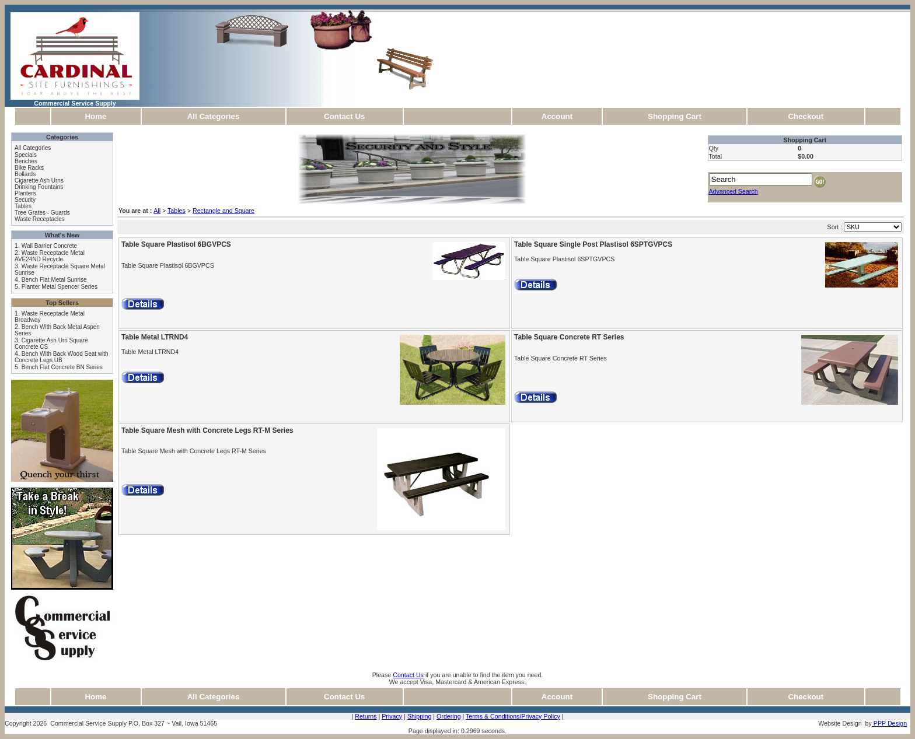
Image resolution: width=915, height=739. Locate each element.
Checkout (805, 116)
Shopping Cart (674, 116)
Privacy (392, 716)
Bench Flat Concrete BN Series (62, 367)
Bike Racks (29, 167)
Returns (365, 716)
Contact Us (344, 116)
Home (95, 116)
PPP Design (889, 723)
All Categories (213, 116)
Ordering (448, 716)
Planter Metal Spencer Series (59, 286)
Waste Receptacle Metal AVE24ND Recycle (50, 256)
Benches (26, 161)
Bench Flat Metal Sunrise (54, 279)
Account (557, 116)
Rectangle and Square (223, 210)
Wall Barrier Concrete (49, 246)
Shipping (419, 716)
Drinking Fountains (39, 187)
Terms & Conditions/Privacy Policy (513, 716)
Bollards (25, 174)
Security (25, 200)
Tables (23, 206)
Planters (25, 193)
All (156, 210)
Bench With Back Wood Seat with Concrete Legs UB (62, 357)
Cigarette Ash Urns (39, 180)
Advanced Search (733, 191)
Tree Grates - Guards (42, 212)
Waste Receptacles (40, 219)
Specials (26, 155)
